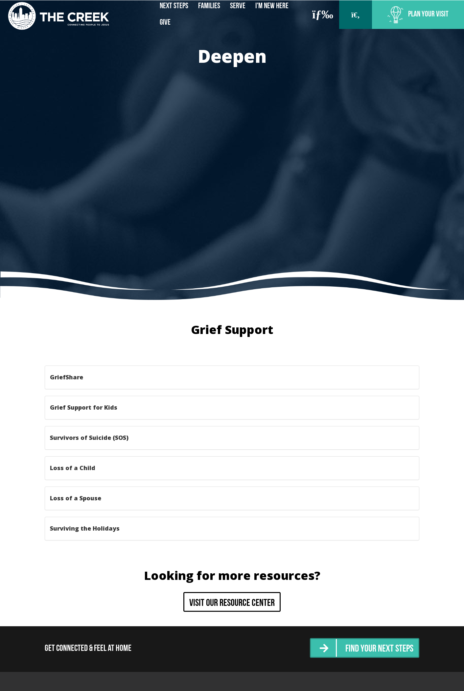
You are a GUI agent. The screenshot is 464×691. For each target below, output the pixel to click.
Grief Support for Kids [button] (83, 407)
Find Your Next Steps (379, 649)
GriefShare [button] (66, 377)
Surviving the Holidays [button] (85, 528)
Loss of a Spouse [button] (75, 498)
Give (165, 23)
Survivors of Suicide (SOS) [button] (89, 437)
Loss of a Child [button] (72, 468)
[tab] (232, 377)
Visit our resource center (232, 603)
